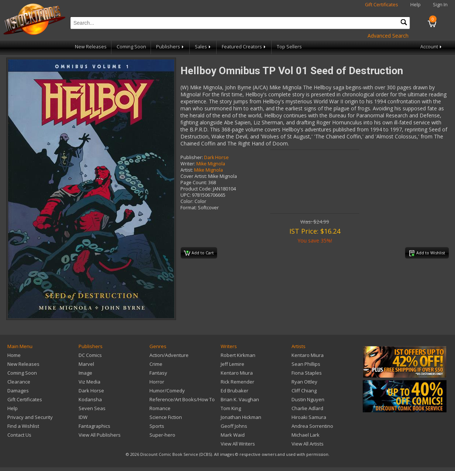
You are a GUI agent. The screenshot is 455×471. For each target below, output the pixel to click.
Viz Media (89, 381)
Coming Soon (131, 47)
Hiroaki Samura (309, 417)
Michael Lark (306, 435)
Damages (18, 390)
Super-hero (162, 435)
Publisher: (191, 157)
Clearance (18, 381)
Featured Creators (244, 47)
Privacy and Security (30, 417)
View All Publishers (100, 435)
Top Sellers (289, 47)
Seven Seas (92, 408)
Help (415, 4)
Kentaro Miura (237, 372)
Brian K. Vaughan (240, 399)
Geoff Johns (234, 426)
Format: (188, 207)
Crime (155, 364)
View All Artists (308, 443)
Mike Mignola (210, 164)
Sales (203, 47)
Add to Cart (199, 253)
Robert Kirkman (238, 355)
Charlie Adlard (307, 408)
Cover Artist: (193, 176)
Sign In (440, 4)
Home (14, 355)
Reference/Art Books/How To (182, 399)
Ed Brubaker (234, 390)
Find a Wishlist (23, 426)
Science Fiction (165, 417)
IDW (83, 417)
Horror (156, 381)
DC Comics (90, 355)
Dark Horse (216, 157)
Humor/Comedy (167, 390)
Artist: (186, 170)
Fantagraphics (94, 426)
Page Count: (193, 182)
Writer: (187, 164)
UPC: (185, 195)
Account (431, 47)
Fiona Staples (307, 372)
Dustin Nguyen (308, 399)
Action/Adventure (169, 355)
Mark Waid (233, 435)
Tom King (231, 408)
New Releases (91, 47)
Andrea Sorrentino (312, 426)
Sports (156, 426)
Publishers (170, 47)
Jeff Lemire (232, 364)
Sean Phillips (306, 364)
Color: (186, 201)
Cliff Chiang (304, 390)
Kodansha (90, 399)
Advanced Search (388, 35)
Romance (159, 408)
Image (85, 372)
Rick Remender (237, 381)
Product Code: (196, 189)
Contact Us (19, 435)
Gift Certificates (381, 4)
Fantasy (158, 372)
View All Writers (238, 443)
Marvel (86, 364)
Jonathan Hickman (241, 417)
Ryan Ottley (304, 381)
